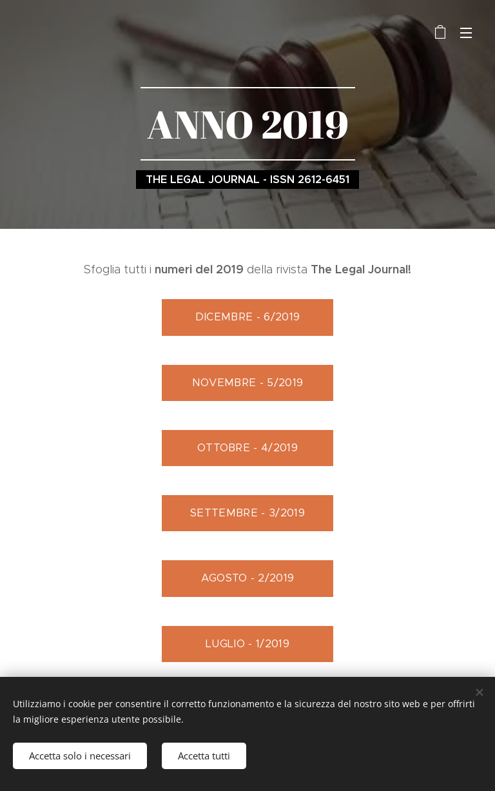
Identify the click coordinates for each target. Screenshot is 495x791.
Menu (466, 33)
